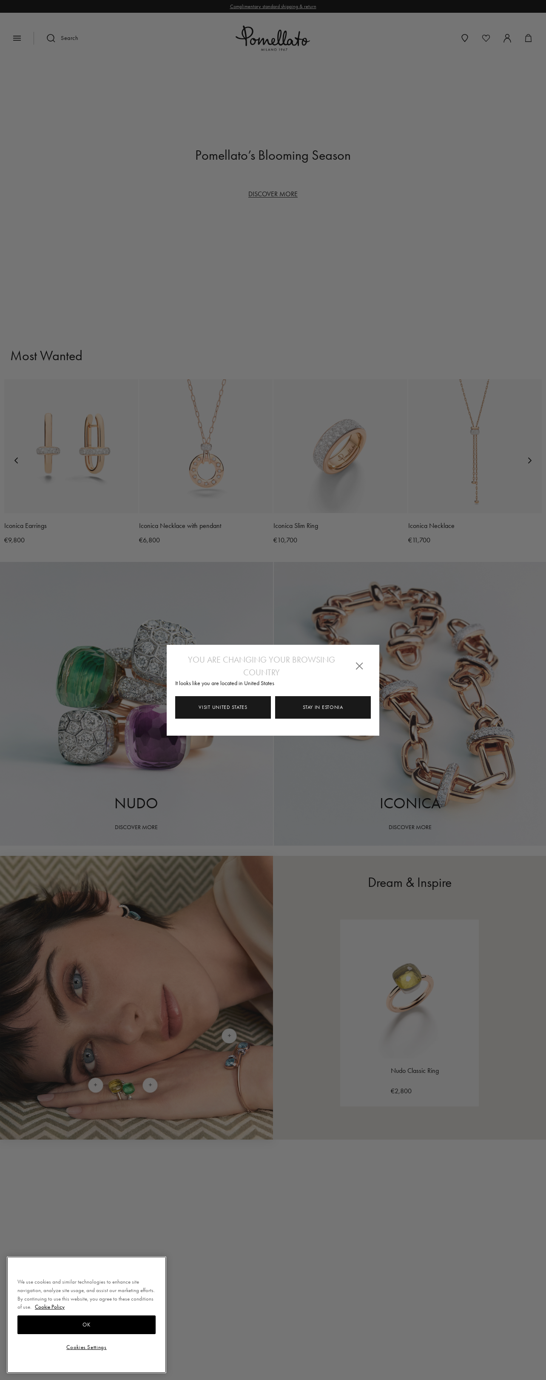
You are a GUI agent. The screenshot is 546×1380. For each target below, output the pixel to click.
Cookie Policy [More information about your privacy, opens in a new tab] (50, 1307)
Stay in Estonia (323, 707)
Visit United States (223, 707)
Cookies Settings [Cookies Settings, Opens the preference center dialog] (86, 1347)
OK (86, 1324)
